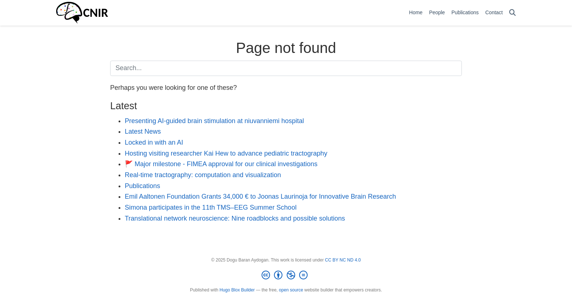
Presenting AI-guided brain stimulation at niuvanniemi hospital (214, 121)
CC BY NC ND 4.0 (343, 260)
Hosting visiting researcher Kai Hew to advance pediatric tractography (226, 153)
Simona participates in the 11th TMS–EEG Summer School (211, 207)
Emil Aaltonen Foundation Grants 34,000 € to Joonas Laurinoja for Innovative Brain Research (260, 196)
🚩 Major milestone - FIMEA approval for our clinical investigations (221, 164)
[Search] (512, 13)
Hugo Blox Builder (237, 290)
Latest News (143, 131)
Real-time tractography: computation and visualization (203, 175)
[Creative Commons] (286, 275)
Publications (142, 186)
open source (291, 290)
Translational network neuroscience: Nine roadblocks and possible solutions (235, 218)
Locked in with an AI (154, 142)
